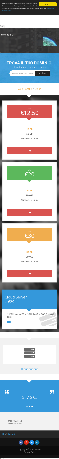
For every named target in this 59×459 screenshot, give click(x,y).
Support (11, 434)
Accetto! (48, 4)
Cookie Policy (30, 452)
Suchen (42, 73)
